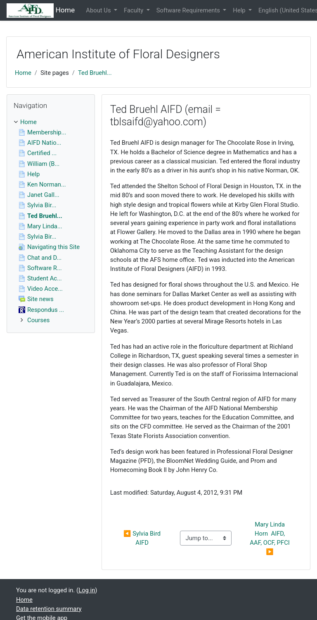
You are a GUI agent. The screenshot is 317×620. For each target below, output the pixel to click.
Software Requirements (189, 10)
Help (240, 10)
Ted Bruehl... (95, 73)
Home (23, 73)
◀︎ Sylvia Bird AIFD (142, 538)
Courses (38, 320)
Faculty (134, 10)
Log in (86, 590)
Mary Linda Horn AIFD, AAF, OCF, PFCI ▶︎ (270, 538)
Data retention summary (49, 609)
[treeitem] (51, 122)
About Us (99, 10)
